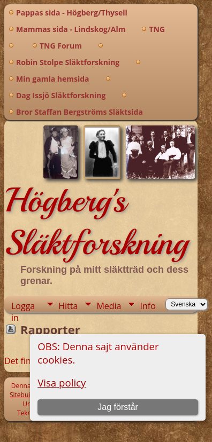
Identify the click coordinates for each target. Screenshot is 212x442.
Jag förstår (117, 407)
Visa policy (61, 382)
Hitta (68, 306)
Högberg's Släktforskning (96, 221)
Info (147, 306)
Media (108, 306)
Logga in (23, 306)
